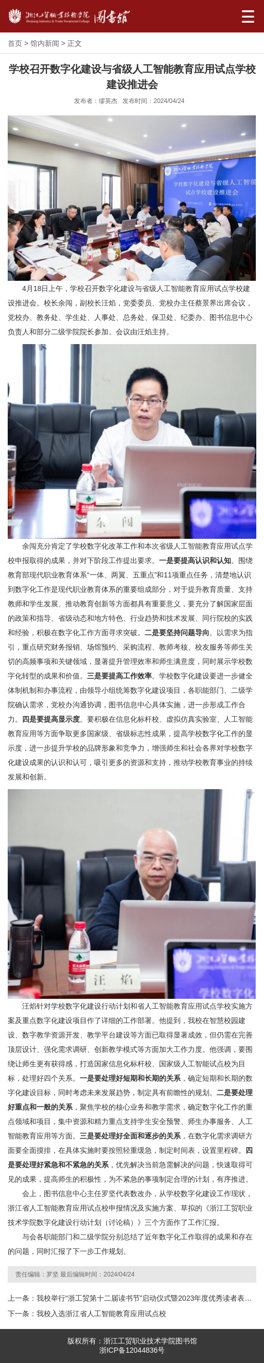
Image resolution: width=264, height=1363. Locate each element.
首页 (15, 43)
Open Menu (248, 16)
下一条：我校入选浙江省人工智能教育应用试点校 (87, 1313)
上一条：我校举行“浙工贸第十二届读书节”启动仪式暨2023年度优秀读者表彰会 (132, 1298)
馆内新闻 (44, 43)
